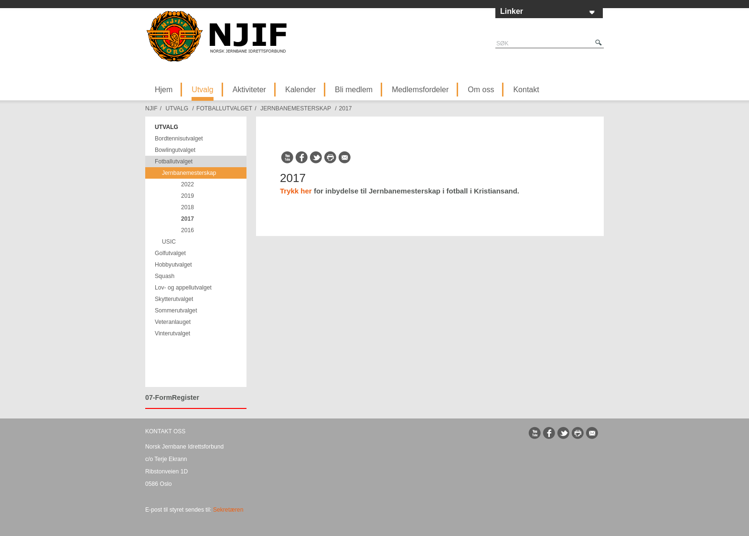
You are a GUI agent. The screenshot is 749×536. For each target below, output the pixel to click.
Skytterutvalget (174, 299)
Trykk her (296, 191)
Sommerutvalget (176, 310)
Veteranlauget (173, 322)
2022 (187, 184)
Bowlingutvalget (175, 150)
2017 (345, 108)
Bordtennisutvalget (179, 138)
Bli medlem (354, 90)
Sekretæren (228, 509)
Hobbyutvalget (173, 264)
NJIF (151, 108)
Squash (164, 276)
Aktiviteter (249, 90)
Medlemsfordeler (420, 90)
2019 (187, 196)
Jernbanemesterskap (295, 108)
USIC (169, 241)
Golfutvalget (170, 253)
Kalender (300, 90)
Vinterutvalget (172, 333)
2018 (187, 207)
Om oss (481, 90)
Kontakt (526, 90)
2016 (187, 230)
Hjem (163, 90)
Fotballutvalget (224, 108)
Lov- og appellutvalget (183, 287)
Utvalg (202, 90)
